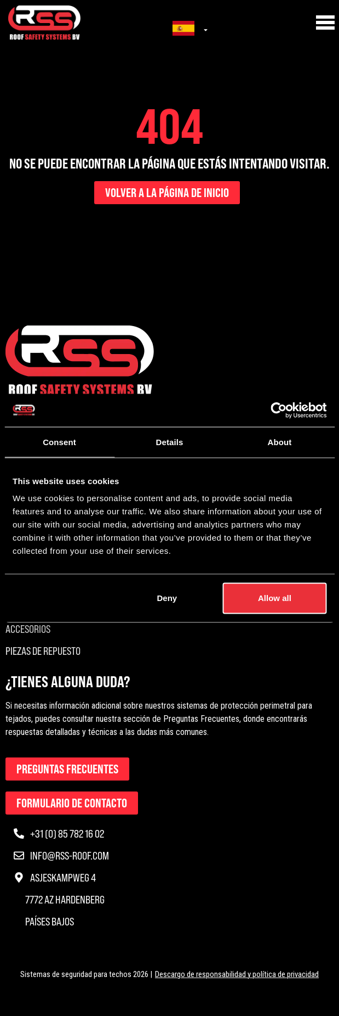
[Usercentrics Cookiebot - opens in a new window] (278, 410)
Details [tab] (169, 441)
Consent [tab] (59, 441)
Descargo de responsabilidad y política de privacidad (237, 974)
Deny (167, 598)
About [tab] (280, 441)
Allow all (274, 598)
